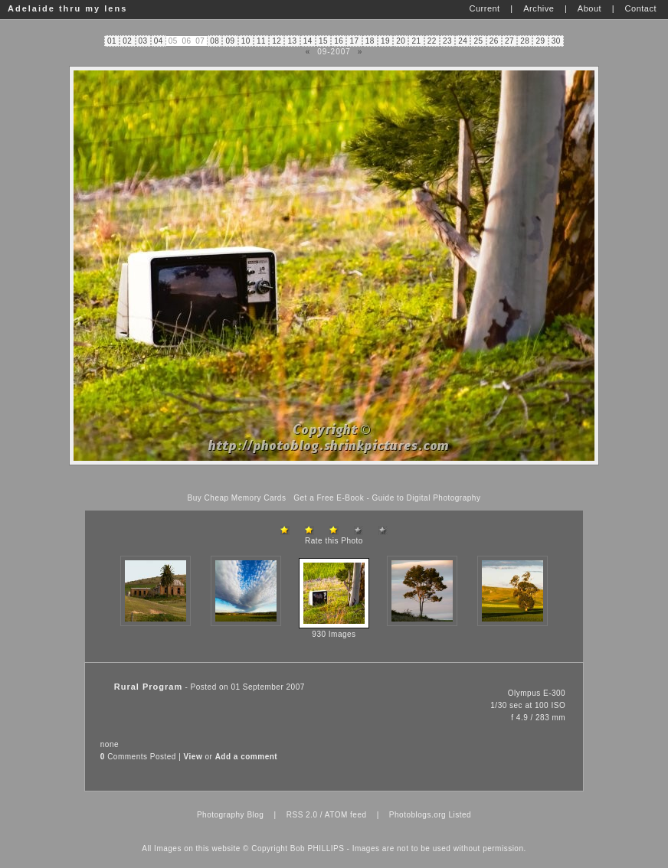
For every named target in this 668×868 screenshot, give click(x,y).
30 (556, 41)
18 (370, 41)
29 (540, 41)
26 (494, 41)
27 (509, 41)
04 (158, 41)
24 (462, 41)
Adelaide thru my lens (67, 8)
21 (416, 41)
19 (385, 41)
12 (276, 41)
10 (245, 41)
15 (323, 41)
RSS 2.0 (302, 815)
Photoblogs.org (417, 815)
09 (230, 41)
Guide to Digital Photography (426, 498)
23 (447, 41)
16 (338, 41)
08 (214, 41)
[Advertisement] (334, 479)
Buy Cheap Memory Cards (237, 498)
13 (292, 41)
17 (354, 41)
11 (261, 41)
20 (400, 41)
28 (524, 41)
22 (432, 41)
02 (127, 41)
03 (143, 41)
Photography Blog (230, 815)
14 (308, 41)
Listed (459, 815)
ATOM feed (346, 815)
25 (478, 41)
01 (111, 41)
